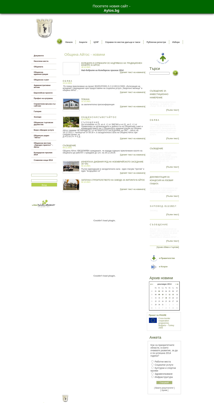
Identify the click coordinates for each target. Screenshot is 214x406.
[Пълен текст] (172, 110)
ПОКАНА (85, 99)
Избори (176, 42)
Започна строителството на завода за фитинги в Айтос (113, 180)
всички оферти (43, 402)
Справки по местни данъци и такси (122, 42)
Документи (39, 56)
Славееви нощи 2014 (43, 160)
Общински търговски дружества (43, 123)
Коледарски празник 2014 (43, 154)
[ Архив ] (164, 390)
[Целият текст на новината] (132, 72)
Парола (34, 178)
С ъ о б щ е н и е (159, 224)
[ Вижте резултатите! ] (164, 388)
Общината (38, 67)
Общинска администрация (41, 73)
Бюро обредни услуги (44, 130)
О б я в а (67, 81)
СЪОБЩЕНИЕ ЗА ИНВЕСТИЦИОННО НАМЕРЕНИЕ (159, 94)
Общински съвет (41, 80)
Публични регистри (156, 42)
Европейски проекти (43, 93)
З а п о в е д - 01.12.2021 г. (163, 206)
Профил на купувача (43, 98)
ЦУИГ (96, 42)
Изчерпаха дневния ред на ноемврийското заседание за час (112, 163)
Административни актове (42, 86)
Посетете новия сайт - (111, 8)
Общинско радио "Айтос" (41, 136)
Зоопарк (37, 117)
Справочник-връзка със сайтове (45, 105)
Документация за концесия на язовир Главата (161, 180)
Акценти (83, 42)
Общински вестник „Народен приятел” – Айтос (43, 145)
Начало (69, 42)
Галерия (37, 111)
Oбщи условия (94, 401)
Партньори (110, 401)
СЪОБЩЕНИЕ (69, 145)
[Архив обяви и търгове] (168, 247)
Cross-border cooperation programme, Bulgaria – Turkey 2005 (166, 323)
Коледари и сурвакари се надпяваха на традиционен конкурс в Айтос (111, 64)
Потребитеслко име (41, 172)
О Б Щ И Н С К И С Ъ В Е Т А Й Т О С (98, 117)
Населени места (41, 61)
